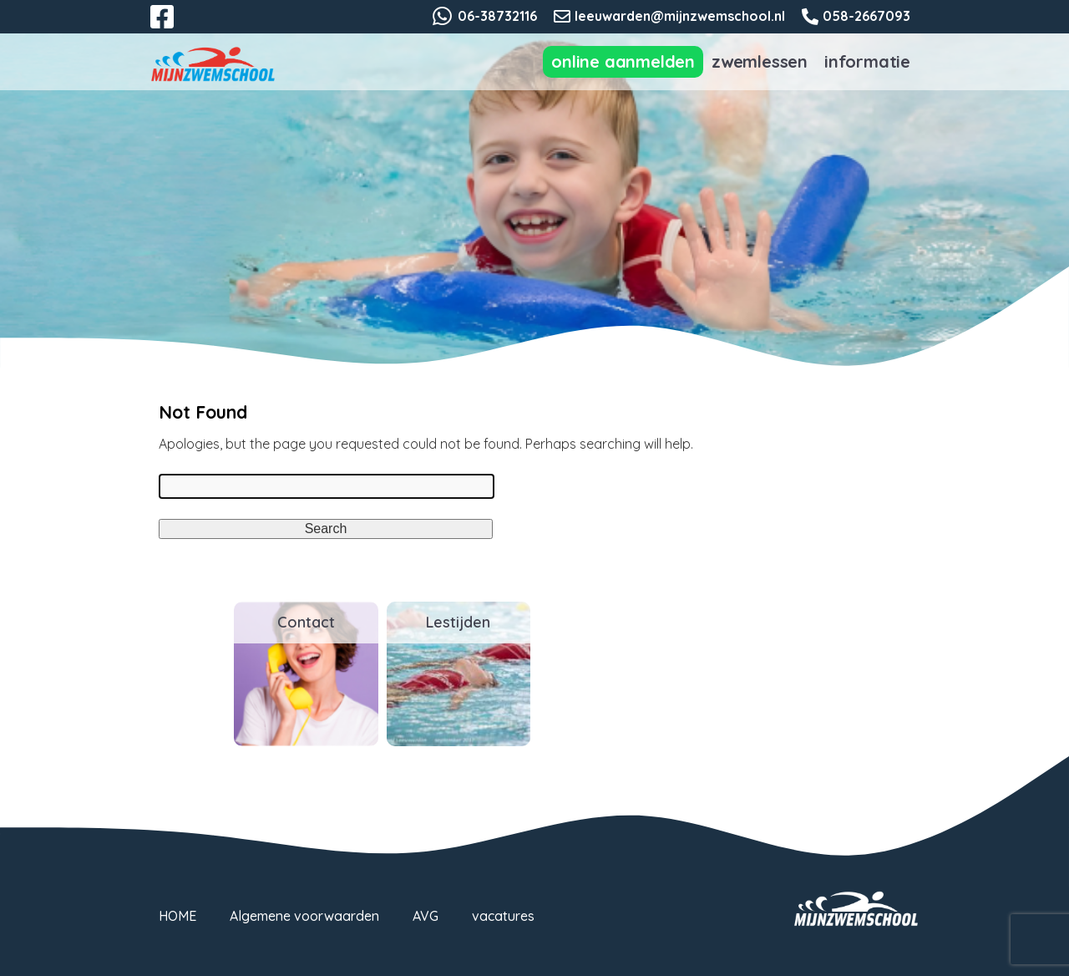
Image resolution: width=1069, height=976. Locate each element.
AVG (425, 915)
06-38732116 (497, 16)
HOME (177, 915)
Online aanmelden (623, 61)
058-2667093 (866, 16)
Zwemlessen (760, 61)
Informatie (867, 61)
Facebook (173, 26)
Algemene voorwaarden (304, 915)
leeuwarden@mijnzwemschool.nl (680, 16)
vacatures (503, 915)
